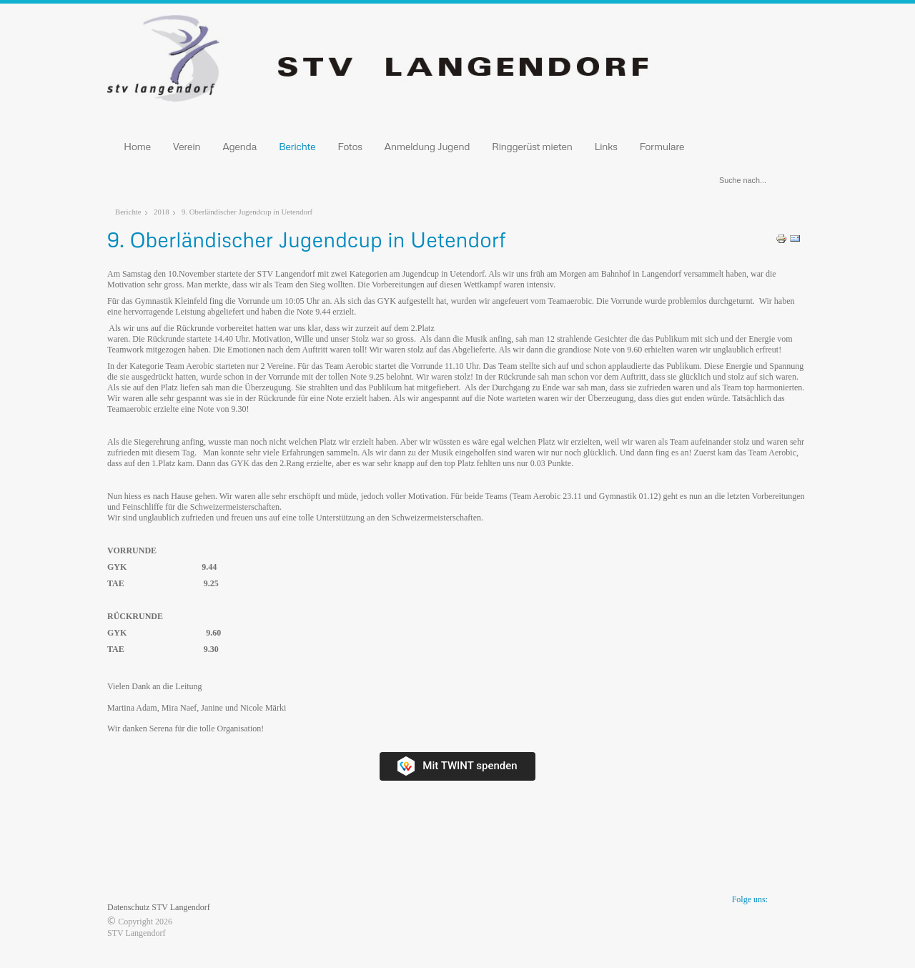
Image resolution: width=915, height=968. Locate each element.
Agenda (239, 145)
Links (606, 145)
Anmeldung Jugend (427, 145)
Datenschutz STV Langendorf (158, 907)
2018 (161, 211)
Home (137, 145)
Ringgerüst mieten (532, 145)
